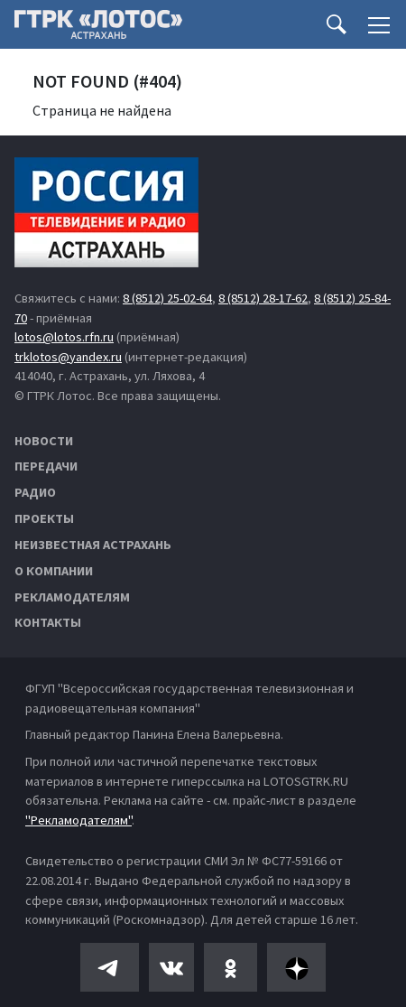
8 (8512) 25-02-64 (167, 298)
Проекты (44, 518)
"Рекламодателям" (78, 820)
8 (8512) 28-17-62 (263, 298)
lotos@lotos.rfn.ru (64, 337)
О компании (53, 571)
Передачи (46, 466)
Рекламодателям (72, 597)
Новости (43, 441)
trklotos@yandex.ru (68, 357)
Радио (35, 492)
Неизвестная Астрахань (92, 544)
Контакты (47, 622)
